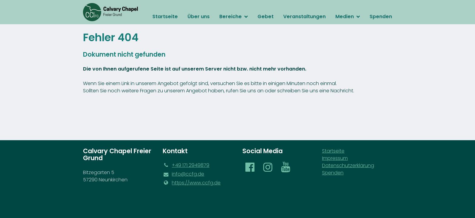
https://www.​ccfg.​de (192, 183)
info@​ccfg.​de (183, 174)
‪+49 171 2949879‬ (186, 165)
